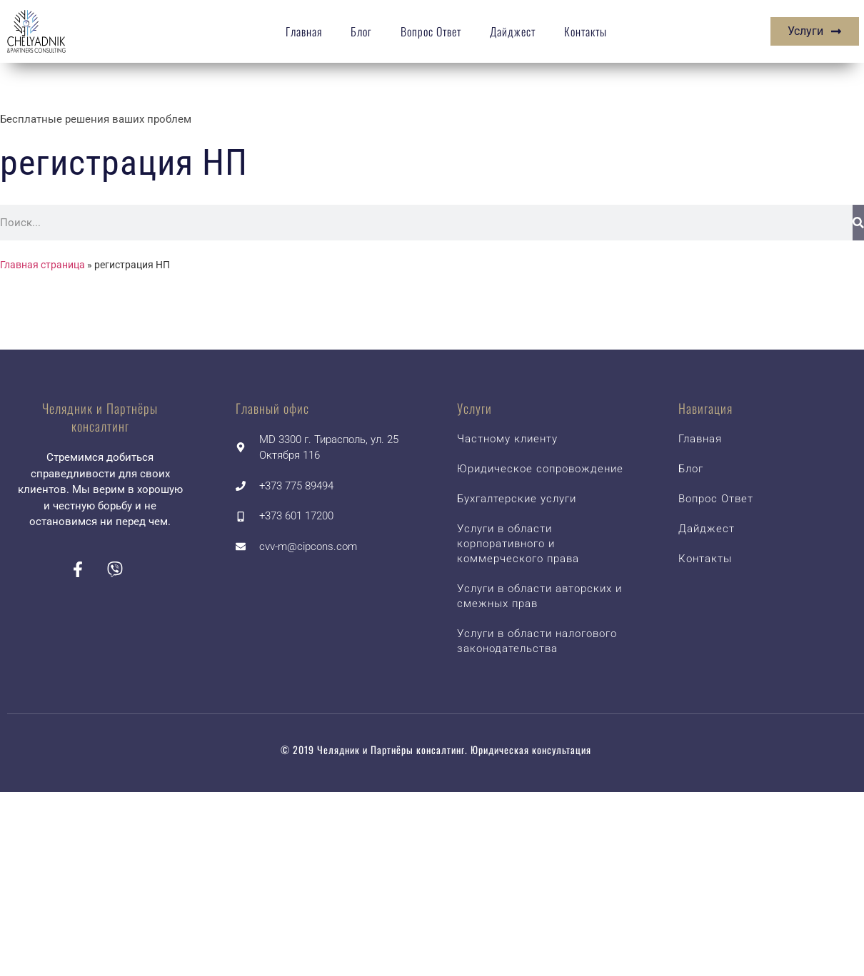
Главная (304, 31)
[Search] (858, 222)
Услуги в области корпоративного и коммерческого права (518, 543)
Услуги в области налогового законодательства (537, 641)
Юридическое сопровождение (540, 468)
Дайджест (513, 31)
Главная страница (42, 264)
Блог (361, 31)
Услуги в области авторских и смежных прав (539, 596)
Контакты (585, 31)
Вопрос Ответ (431, 31)
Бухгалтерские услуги (516, 498)
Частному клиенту (507, 438)
